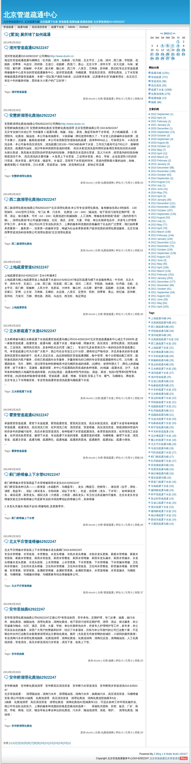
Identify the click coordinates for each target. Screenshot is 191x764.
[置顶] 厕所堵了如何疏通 (30, 34)
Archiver (84, 27)
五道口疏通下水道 (163, 502)
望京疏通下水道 (162, 507)
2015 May (158, 149)
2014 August (160, 181)
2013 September (163, 214)
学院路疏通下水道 (163, 402)
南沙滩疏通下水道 (163, 515)
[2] (15, 743)
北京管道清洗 (172, 758)
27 (167, 58)
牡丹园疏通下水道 (163, 460)
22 (178, 54)
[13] (56, 743)
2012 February (162, 274)
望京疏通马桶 (161, 477)
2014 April (158, 196)
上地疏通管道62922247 (29, 267)
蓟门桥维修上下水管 (23, 518)
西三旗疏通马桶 (162, 326)
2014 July (158, 185)
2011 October (161, 288)
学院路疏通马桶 (162, 330)
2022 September (162, 114)
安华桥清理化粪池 (22, 725)
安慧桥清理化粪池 (22, 176)
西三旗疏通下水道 (163, 343)
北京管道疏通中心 (30, 15)
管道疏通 (8, 27)
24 (152, 58)
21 (173, 54)
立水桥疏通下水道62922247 (32, 331)
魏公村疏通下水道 (163, 439)
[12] (51, 743)
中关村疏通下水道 (163, 389)
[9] (38, 743)
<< (161, 33)
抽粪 (156, 102)
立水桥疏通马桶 (162, 393)
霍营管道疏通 (19, 451)
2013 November (163, 206)
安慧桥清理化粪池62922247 (32, 115)
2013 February (162, 235)
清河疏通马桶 (161, 335)
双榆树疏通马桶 (162, 360)
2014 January (161, 199)
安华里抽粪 (18, 653)
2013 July (158, 221)
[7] (31, 743)
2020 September (163, 132)
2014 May (159, 192)
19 (162, 54)
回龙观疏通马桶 (162, 465)
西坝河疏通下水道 (163, 519)
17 (152, 54)
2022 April (158, 117)
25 (157, 58)
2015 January (160, 164)
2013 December (163, 203)
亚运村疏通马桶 (162, 364)
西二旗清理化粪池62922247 (32, 199)
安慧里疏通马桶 (162, 469)
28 (173, 58)
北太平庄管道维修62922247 (32, 542)
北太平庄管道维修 (22, 585)
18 (157, 54)
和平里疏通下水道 (163, 494)
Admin (71, 27)
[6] (28, 743)
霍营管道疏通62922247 (29, 415)
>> (174, 33)
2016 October (160, 146)
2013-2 (168, 33)
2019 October (160, 135)
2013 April (159, 228)
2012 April (160, 267)
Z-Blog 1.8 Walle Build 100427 (171, 753)
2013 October (162, 210)
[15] (65, 743)
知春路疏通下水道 (163, 423)
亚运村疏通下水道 (163, 398)
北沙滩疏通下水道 (163, 435)
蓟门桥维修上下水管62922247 (34, 474)
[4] (22, 743)
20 (167, 54)
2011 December (163, 281)
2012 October (162, 249)
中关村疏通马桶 (162, 356)
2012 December (163, 242)
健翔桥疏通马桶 (162, 490)
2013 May (159, 224)
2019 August (160, 142)
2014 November (163, 171)
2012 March (161, 271)
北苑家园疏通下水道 (165, 339)
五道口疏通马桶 (162, 381)
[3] (19, 743)
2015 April (159, 153)
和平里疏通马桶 (162, 427)
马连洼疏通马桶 (162, 448)
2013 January (162, 238)
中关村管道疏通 (162, 431)
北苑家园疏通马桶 (163, 322)
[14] (61, 743)
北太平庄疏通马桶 (163, 444)
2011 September (163, 292)
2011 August (160, 295)
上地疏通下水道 (162, 347)
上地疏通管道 (19, 307)
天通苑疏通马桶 (162, 523)
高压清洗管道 (39, 27)
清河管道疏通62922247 (29, 48)
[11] (47, 743)
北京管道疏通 (157, 758)
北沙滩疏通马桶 (162, 351)
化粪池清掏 (160, 93)
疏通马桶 (23, 27)
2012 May (159, 263)
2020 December (162, 128)
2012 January (162, 278)
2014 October (161, 174)
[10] (42, 743)
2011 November (162, 285)
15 (178, 50)
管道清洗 (158, 81)
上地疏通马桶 (161, 318)
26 (162, 58)
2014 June (159, 189)
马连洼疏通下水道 (163, 419)
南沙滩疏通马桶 (162, 473)
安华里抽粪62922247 (27, 609)
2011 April (160, 306)
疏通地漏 (158, 98)
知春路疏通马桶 (162, 385)
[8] (35, 743)
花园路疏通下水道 (163, 406)
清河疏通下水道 (162, 372)
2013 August (160, 217)
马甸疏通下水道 (162, 486)
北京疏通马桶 (31, 21)
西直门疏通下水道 (163, 481)
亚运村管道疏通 (162, 498)
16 (183, 50)
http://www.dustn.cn (62, 56)
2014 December (162, 167)
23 (183, 54)
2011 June (159, 299)
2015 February (161, 160)
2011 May (159, 303)
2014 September (162, 178)
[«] (10, 743)
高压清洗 (158, 85)
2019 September (162, 139)
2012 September (163, 253)
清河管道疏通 (19, 92)
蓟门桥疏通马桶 (162, 456)
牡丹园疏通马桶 (162, 410)
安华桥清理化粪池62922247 (32, 677)
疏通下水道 (57, 27)
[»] (69, 743)
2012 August (160, 256)
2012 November (162, 246)
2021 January (160, 124)
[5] (25, 743)
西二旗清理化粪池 (22, 243)
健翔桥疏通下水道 (163, 511)
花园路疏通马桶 (162, 414)
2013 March (161, 231)
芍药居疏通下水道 (163, 452)
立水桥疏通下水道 (22, 391)
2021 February (161, 121)
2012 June (158, 260)
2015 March (159, 157)
